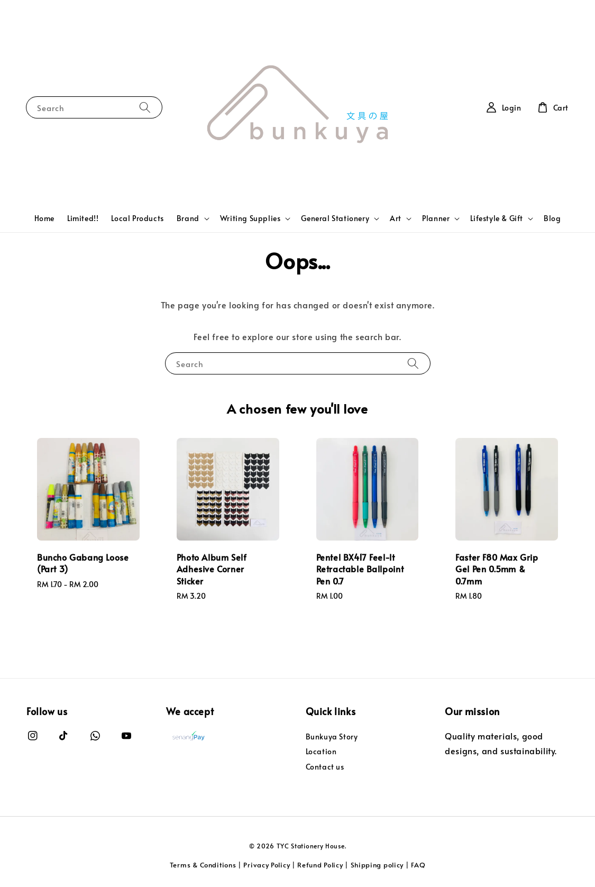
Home (44, 218)
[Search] (145, 107)
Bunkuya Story (332, 737)
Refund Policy (320, 865)
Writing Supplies (250, 218)
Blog (552, 218)
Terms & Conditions (203, 865)
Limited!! (82, 218)
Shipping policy (377, 865)
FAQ (418, 865)
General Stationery (335, 218)
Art (395, 218)
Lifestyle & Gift (496, 218)
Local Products (137, 218)
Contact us (325, 767)
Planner (436, 218)
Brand (188, 218)
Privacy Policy (266, 865)
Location (321, 751)
